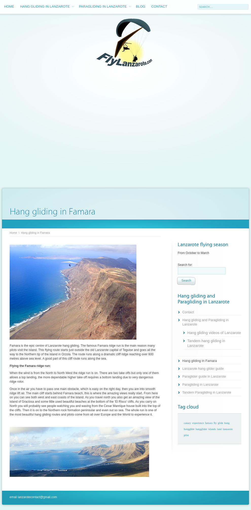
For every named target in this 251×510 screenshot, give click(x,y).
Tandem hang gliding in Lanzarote (206, 343)
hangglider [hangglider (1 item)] (201, 429)
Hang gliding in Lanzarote (47, 7)
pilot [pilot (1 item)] (186, 435)
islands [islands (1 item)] (212, 429)
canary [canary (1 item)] (187, 423)
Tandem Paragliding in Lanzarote (206, 392)
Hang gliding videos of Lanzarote (214, 333)
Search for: (185, 265)
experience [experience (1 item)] (198, 423)
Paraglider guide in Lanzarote (204, 376)
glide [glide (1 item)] (220, 423)
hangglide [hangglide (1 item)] (189, 429)
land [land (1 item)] (219, 429)
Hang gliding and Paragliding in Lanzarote (205, 322)
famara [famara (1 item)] (209, 423)
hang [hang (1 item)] (227, 423)
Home (9, 6)
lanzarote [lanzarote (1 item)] (228, 429)
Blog (140, 6)
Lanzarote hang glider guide (203, 368)
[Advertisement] (55, 128)
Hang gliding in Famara (199, 361)
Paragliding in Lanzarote (105, 7)
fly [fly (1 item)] (215, 423)
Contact (159, 6)
